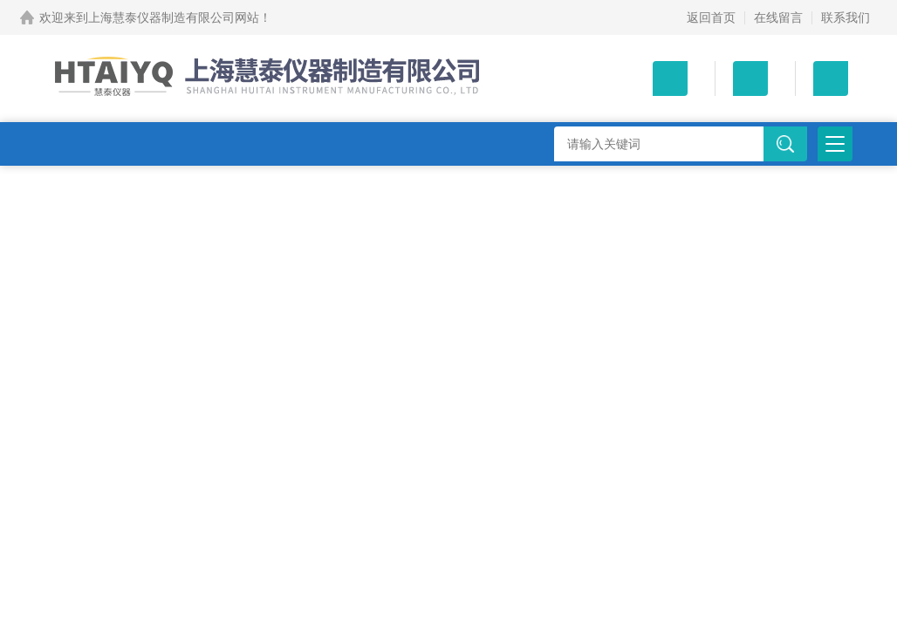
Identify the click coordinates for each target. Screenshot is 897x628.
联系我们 (845, 17)
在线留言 (778, 17)
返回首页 (711, 17)
